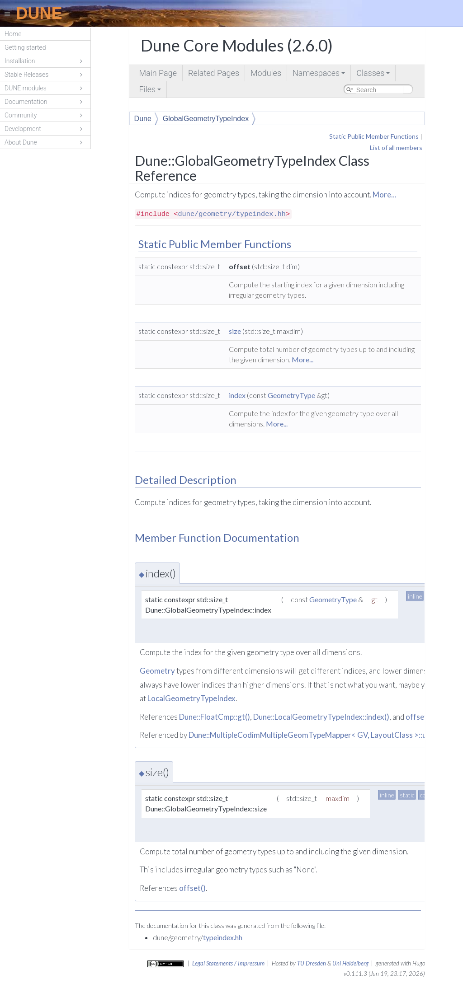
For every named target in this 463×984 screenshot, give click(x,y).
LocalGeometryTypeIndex (191, 698)
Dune (142, 118)
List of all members (396, 147)
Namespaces (319, 74)
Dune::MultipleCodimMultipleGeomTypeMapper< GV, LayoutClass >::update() (320, 735)
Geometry (157, 670)
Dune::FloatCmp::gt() (214, 717)
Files (151, 91)
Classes (373, 74)
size (235, 331)
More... (385, 194)
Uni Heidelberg (350, 963)
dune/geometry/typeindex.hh (232, 214)
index (237, 395)
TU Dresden (311, 963)
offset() (419, 717)
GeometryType (291, 395)
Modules (265, 73)
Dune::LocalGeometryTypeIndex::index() (321, 717)
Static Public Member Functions (374, 136)
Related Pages (213, 73)
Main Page (158, 73)
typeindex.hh (222, 937)
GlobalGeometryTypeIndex (206, 118)
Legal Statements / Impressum (228, 963)
